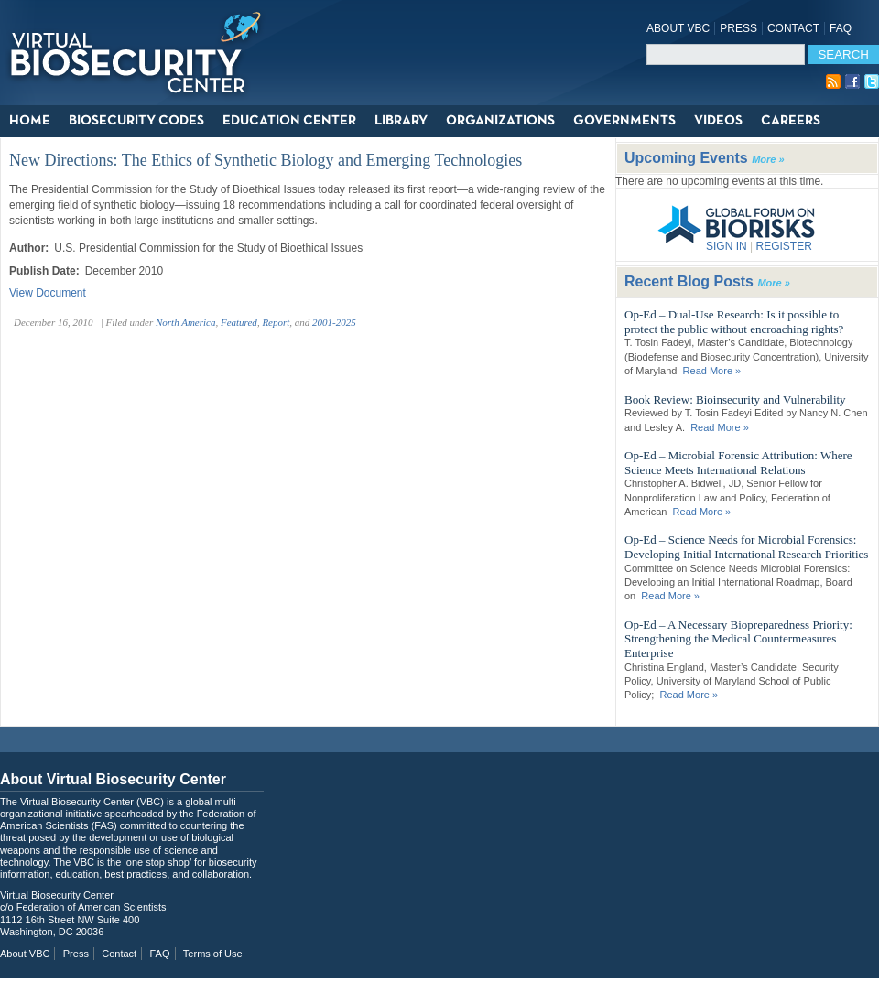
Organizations (500, 120)
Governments (624, 120)
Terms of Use (213, 953)
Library (401, 120)
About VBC (678, 28)
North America (186, 322)
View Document (47, 292)
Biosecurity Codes (136, 120)
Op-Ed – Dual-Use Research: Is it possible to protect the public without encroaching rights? (733, 321)
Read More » (712, 370)
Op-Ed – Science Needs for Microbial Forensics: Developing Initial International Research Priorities (746, 547)
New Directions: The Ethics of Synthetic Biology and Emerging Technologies (265, 160)
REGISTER (783, 246)
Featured (239, 322)
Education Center (289, 120)
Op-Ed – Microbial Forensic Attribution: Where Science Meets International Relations (738, 462)
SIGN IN (726, 246)
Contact (793, 28)
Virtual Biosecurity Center (142, 52)
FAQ (841, 28)
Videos (718, 120)
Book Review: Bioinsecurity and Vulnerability (735, 399)
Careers (790, 120)
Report (275, 322)
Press (738, 28)
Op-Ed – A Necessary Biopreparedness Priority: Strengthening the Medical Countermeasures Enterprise (738, 639)
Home (29, 120)
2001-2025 (334, 322)
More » (768, 159)
